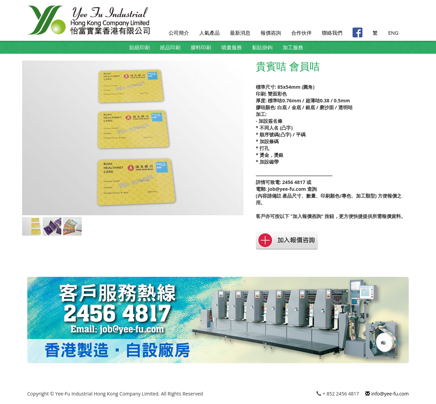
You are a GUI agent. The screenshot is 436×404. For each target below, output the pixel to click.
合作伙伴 (301, 32)
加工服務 (293, 47)
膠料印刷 (201, 47)
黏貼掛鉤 (262, 47)
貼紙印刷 (139, 47)
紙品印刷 (170, 47)
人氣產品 (209, 32)
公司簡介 (179, 32)
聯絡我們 (332, 32)
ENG (393, 32)
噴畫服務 (231, 47)
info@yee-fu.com (387, 393)
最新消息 (240, 32)
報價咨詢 (271, 32)
